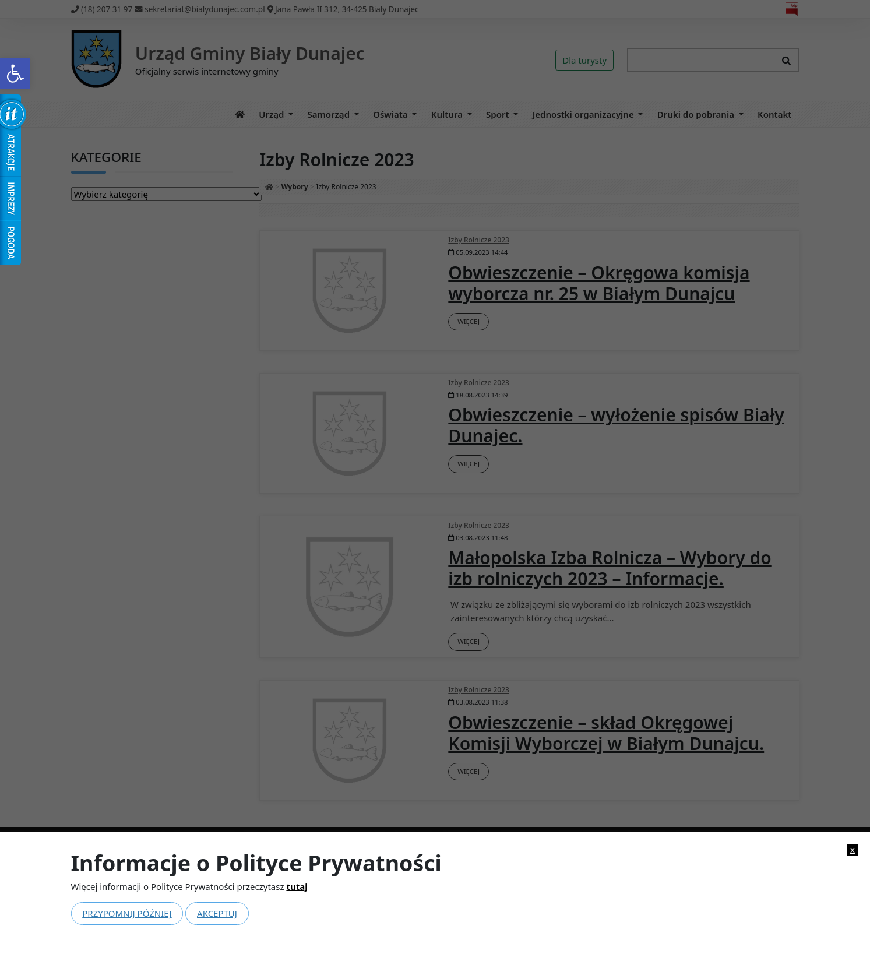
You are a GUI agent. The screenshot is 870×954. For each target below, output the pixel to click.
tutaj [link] (296, 886)
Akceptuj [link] (217, 913)
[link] (15, 73)
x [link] (852, 849)
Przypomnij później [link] (126, 913)
